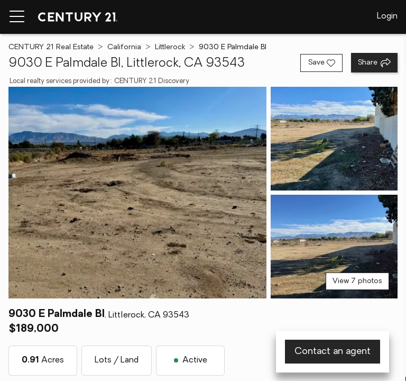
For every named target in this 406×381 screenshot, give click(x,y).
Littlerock (170, 47)
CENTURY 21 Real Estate (51, 47)
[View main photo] (137, 192)
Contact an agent (332, 352)
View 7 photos (357, 281)
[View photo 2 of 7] (334, 138)
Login (387, 16)
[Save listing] (321, 63)
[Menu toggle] (16, 16)
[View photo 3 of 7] (334, 246)
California (124, 47)
